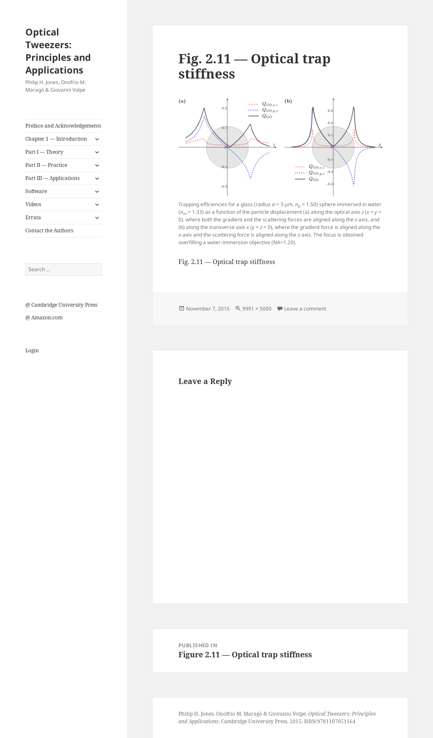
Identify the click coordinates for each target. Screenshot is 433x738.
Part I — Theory (44, 151)
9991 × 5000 (256, 308)
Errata (33, 217)
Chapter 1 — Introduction (56, 138)
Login (32, 350)
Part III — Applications (52, 178)
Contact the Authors (49, 230)
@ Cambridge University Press (61, 304)
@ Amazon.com (44, 317)
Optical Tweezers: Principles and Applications (58, 50)
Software (36, 191)
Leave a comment (305, 308)
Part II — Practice (46, 165)
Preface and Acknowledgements (63, 125)
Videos (33, 204)
